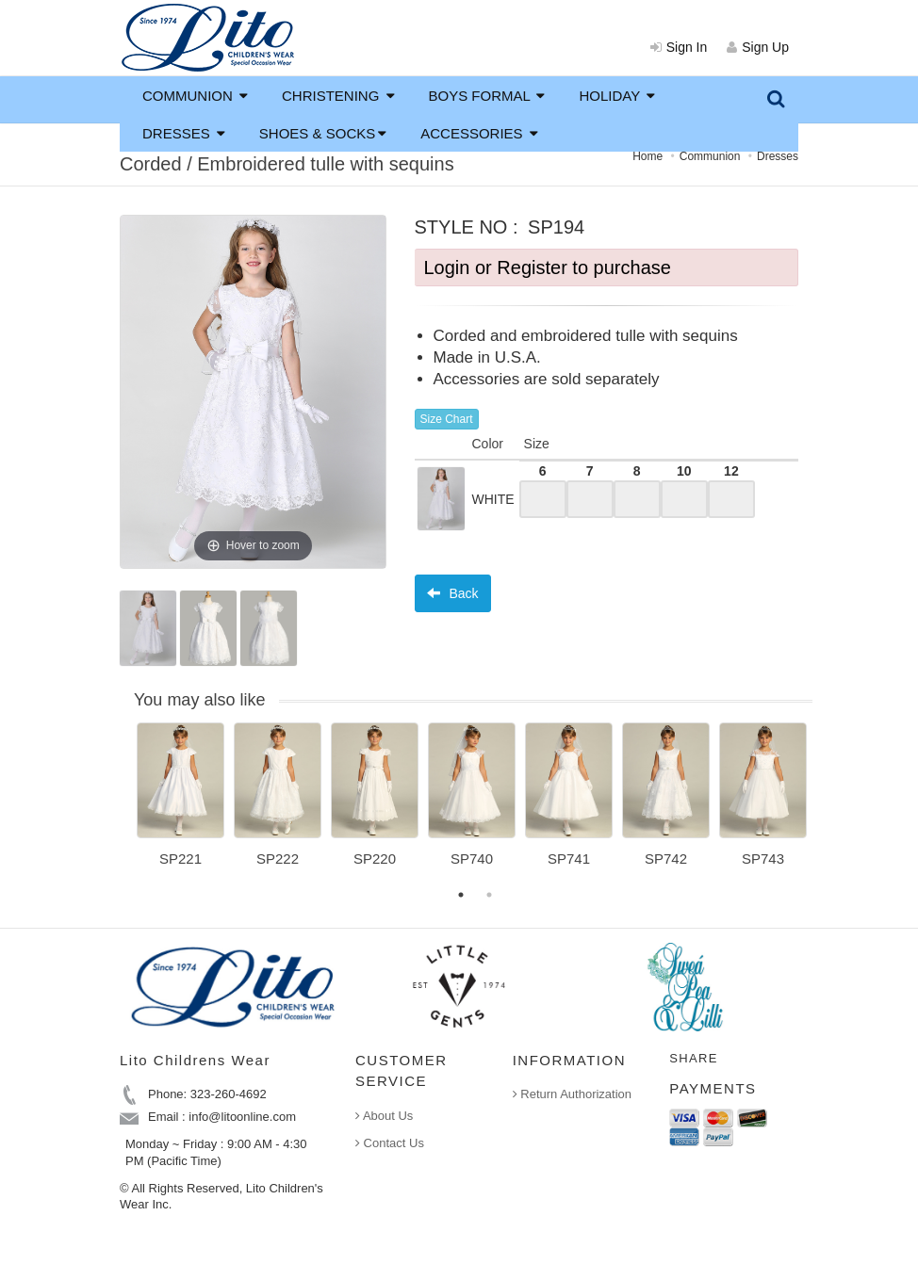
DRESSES (183, 133)
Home (647, 156)
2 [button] (489, 894)
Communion (710, 156)
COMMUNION (195, 96)
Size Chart (446, 419)
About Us (384, 1116)
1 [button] (460, 894)
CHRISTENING (338, 96)
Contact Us (389, 1143)
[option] (180, 801)
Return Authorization (572, 1094)
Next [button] (826, 806)
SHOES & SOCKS (322, 133)
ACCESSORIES (479, 133)
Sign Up (758, 47)
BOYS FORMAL (487, 96)
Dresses (777, 156)
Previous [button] (122, 806)
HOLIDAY (617, 96)
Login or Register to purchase (547, 267)
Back (453, 593)
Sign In (679, 47)
